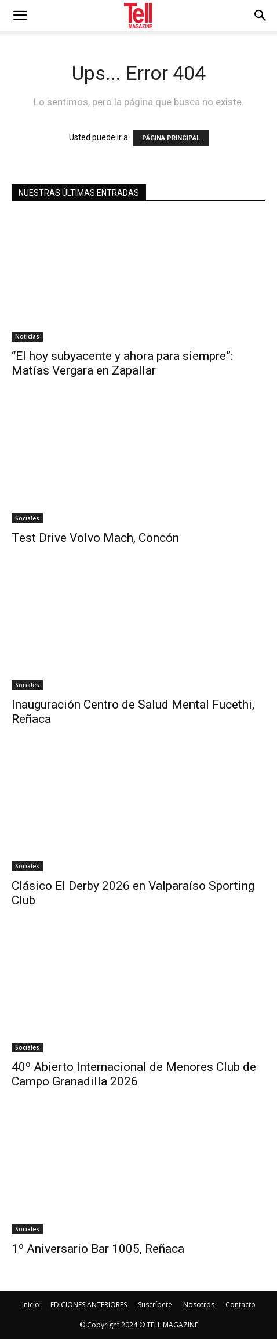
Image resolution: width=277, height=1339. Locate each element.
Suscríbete (155, 1304)
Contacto (240, 1304)
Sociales (27, 518)
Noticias (27, 336)
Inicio (30, 1304)
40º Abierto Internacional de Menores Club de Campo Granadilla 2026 (134, 1074)
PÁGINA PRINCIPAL (171, 138)
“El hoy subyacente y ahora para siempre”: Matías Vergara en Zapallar (122, 363)
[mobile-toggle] (19, 15)
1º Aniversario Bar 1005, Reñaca (98, 1249)
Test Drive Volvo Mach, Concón (95, 538)
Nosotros (198, 1304)
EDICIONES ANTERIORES (88, 1304)
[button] (261, 15)
